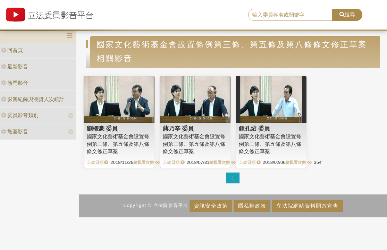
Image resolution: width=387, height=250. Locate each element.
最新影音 (14, 66)
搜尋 (347, 14)
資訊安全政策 (211, 206)
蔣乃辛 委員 (178, 128)
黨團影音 (14, 131)
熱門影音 (14, 83)
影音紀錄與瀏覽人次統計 (33, 99)
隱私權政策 (252, 206)
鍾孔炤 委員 (254, 128)
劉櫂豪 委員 (102, 128)
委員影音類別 (20, 115)
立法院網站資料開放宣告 (307, 206)
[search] (290, 15)
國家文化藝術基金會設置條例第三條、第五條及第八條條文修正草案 (118, 143)
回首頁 (12, 50)
